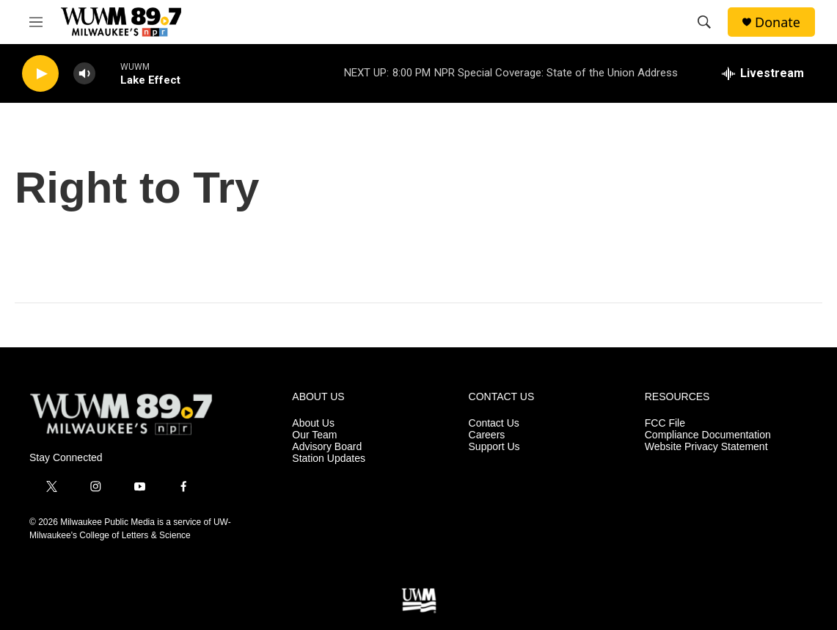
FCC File (665, 423)
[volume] (84, 73)
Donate (777, 22)
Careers (487, 435)
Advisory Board (327, 446)
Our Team (314, 435)
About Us (313, 423)
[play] (40, 73)
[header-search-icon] (704, 22)
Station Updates (328, 458)
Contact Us (494, 423)
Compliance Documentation (708, 435)
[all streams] (763, 73)
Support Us (494, 446)
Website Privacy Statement (706, 446)
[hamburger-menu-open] (36, 22)
